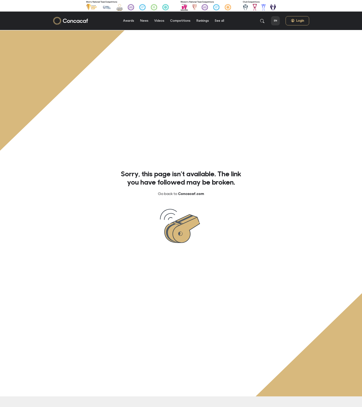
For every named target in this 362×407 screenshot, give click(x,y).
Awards (128, 20)
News (144, 20)
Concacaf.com (191, 193)
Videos (159, 20)
